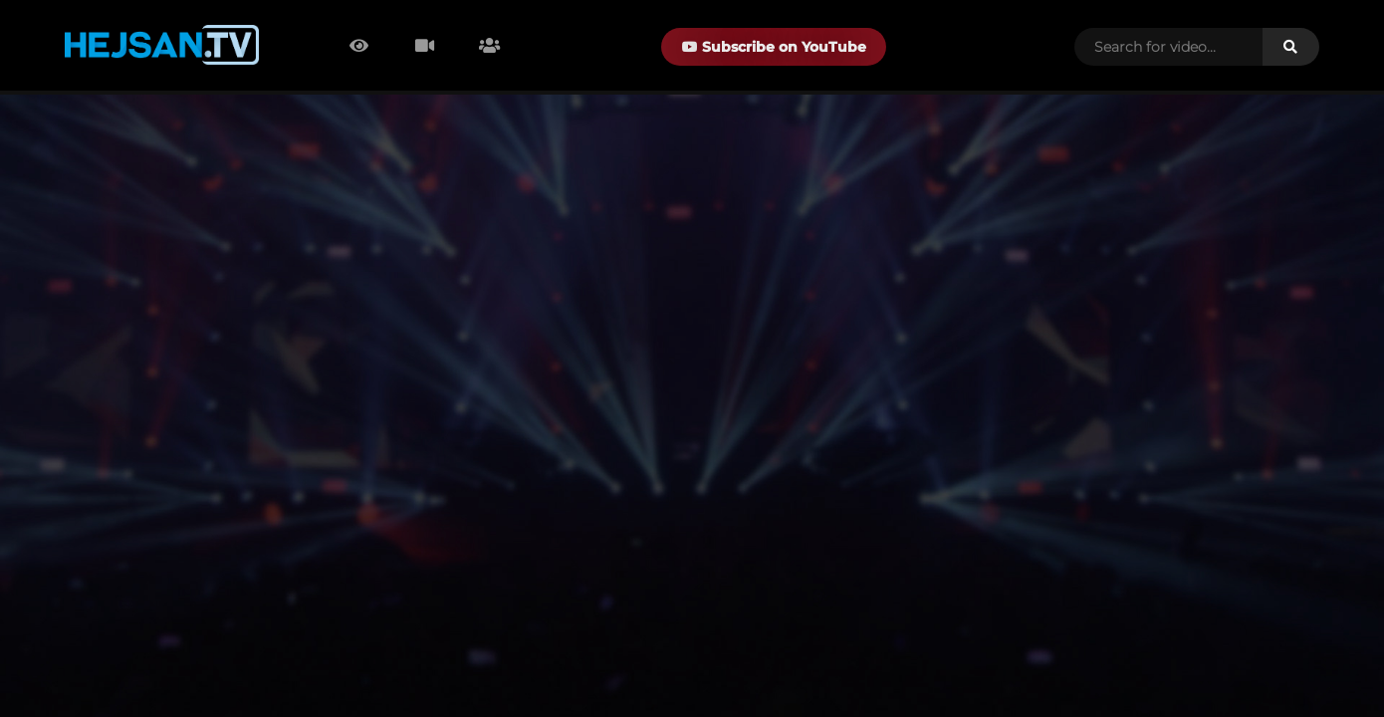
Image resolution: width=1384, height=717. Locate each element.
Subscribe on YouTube (774, 47)
